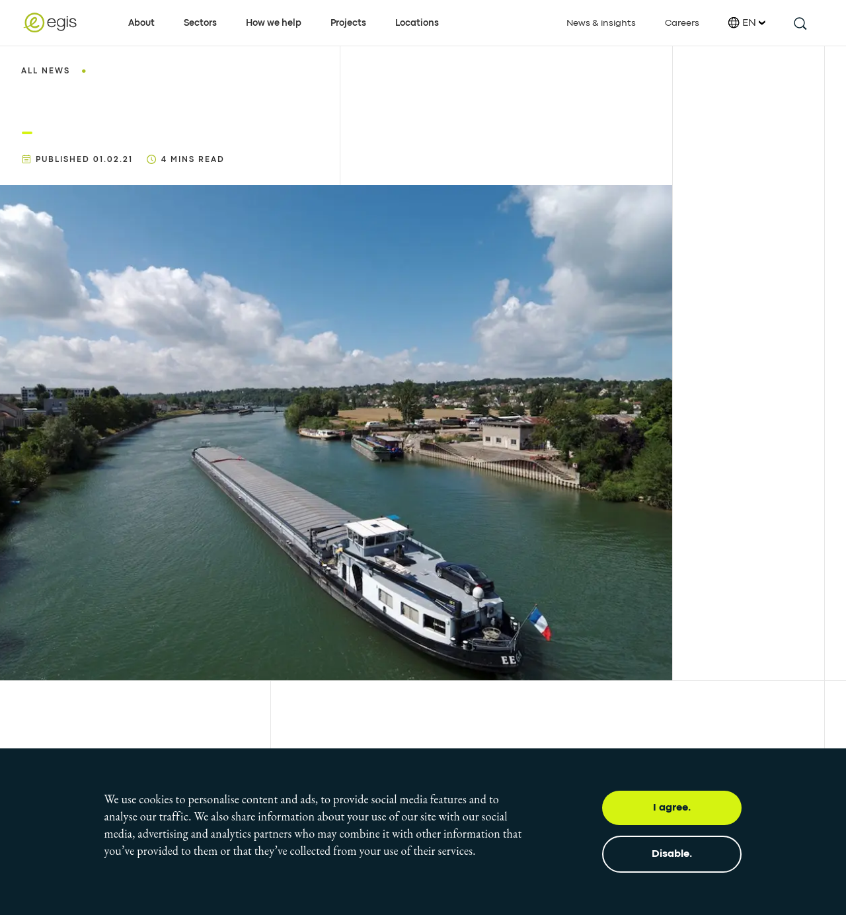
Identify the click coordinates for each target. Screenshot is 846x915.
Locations (417, 23)
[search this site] (799, 22)
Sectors (200, 23)
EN (746, 22)
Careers (682, 23)
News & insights (601, 23)
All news (45, 71)
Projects (348, 23)
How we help (273, 23)
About (141, 23)
